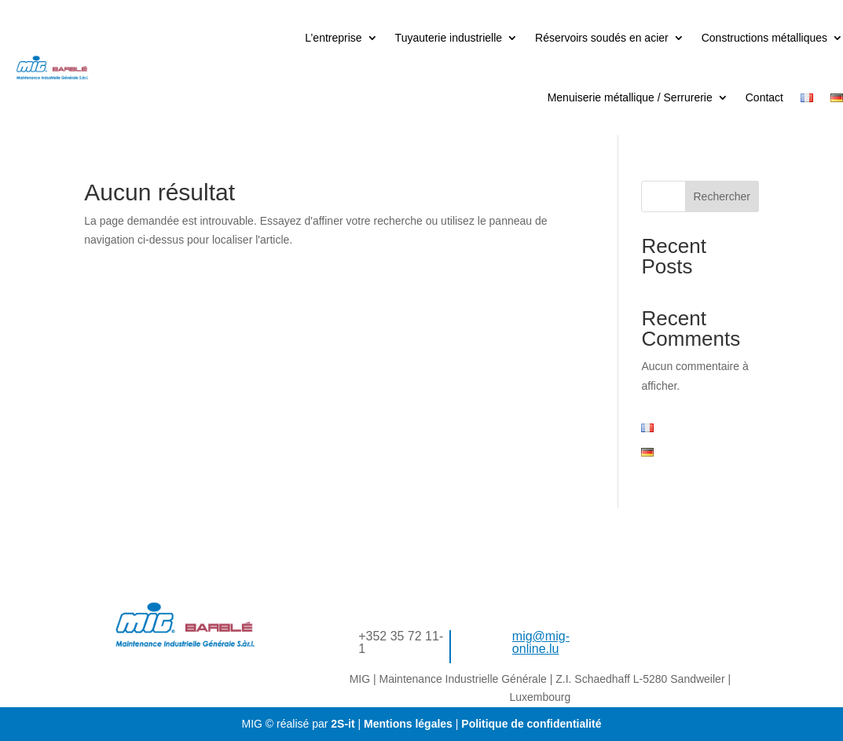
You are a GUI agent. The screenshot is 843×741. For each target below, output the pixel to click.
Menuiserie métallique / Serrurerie (630, 97)
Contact (764, 97)
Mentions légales (410, 723)
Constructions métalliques (764, 37)
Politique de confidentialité (529, 723)
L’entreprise (333, 37)
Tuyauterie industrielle (448, 37)
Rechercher (722, 196)
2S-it (342, 723)
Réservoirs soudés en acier (602, 37)
